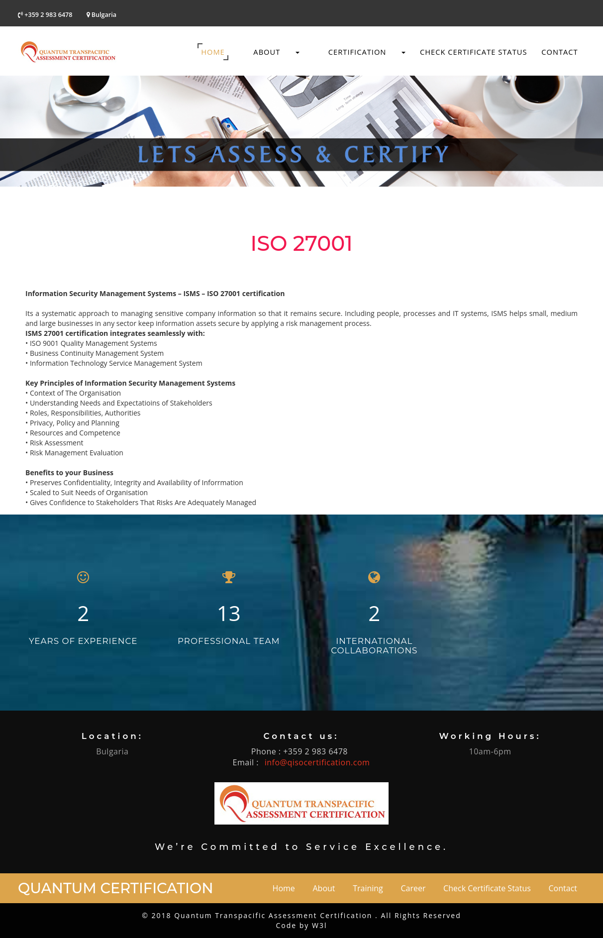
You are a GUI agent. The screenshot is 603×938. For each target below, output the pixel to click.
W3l (319, 925)
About (269, 52)
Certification (359, 52)
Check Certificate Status (473, 52)
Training (368, 888)
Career (413, 888)
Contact (559, 52)
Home (213, 52)
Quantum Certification (115, 888)
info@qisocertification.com (317, 762)
